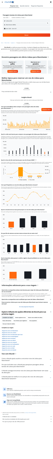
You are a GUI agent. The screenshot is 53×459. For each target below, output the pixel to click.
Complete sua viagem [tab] (8, 317)
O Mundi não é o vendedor (27, 416)
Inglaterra (13, 42)
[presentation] (48, 57)
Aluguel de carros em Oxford (9, 340)
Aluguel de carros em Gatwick (9, 350)
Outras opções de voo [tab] (20, 317)
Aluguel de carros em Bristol (8, 338)
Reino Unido (7, 42)
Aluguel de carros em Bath (8, 348)
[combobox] (6, 17)
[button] (2, 2)
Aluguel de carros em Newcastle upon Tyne (12, 334)
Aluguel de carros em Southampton (10, 344)
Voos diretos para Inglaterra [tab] (20, 320)
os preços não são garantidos (30, 412)
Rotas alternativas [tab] (7, 320)
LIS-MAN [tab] (26, 88)
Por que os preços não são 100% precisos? (27, 421)
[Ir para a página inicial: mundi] (9, 2)
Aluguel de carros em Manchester (10, 330)
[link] (12, 71)
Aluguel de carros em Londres (9, 332)
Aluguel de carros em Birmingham (10, 336)
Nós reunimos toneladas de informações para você (27, 419)
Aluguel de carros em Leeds (8, 346)
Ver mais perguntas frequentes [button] (26, 306)
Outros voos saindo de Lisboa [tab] (35, 317)
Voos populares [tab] (33, 320)
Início (2, 42)
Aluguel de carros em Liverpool (9, 342)
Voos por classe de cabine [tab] (9, 323)
